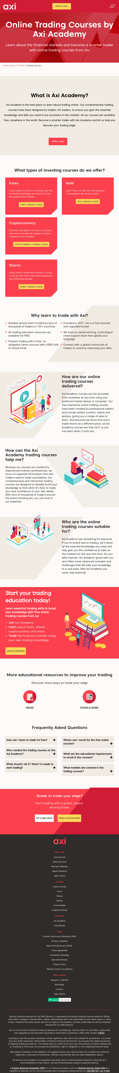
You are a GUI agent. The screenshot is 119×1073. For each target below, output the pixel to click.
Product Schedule (59, 941)
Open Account (61, 6)
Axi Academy (59, 921)
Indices (59, 901)
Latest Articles (59, 887)
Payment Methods (59, 866)
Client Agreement (60, 950)
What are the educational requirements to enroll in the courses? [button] (88, 755)
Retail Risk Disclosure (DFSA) (59, 946)
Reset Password (59, 871)
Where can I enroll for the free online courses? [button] (88, 742)
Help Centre (59, 876)
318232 (101, 1033)
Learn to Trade (17, 65)
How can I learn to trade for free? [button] (31, 740)
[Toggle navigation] (112, 6)
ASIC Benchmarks (59, 960)
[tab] (31, 740)
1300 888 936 (92, 1071)
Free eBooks (59, 925)
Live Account (59, 857)
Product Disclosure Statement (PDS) (59, 936)
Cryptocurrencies (59, 910)
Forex (59, 891)
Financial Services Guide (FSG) (91, 1068)
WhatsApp (59, 984)
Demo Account (59, 862)
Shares (59, 896)
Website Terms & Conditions (60, 969)
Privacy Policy (59, 964)
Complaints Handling (59, 955)
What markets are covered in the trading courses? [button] (88, 769)
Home (5, 65)
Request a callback (59, 980)
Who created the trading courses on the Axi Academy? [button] (31, 752)
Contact (59, 989)
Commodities (59, 905)
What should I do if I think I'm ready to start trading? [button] (31, 766)
